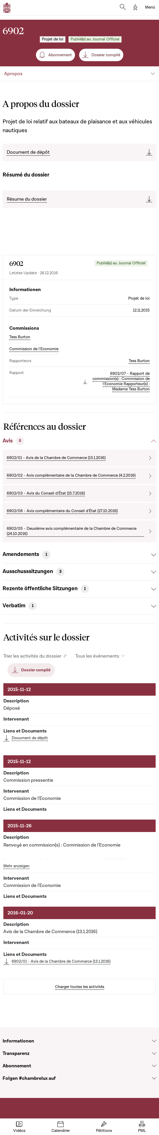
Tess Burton (19, 337)
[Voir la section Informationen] (154, 1041)
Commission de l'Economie (33, 348)
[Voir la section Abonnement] (154, 1065)
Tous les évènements (97, 656)
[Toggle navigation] (150, 7)
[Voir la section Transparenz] (154, 1053)
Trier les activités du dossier (32, 656)
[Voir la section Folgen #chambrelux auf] (154, 1078)
